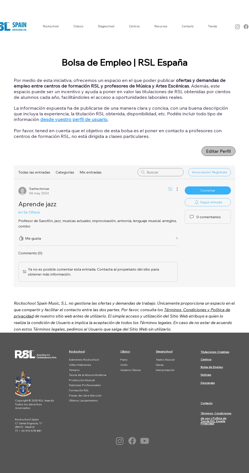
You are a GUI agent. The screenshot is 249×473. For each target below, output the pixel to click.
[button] (51, 26)
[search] (161, 172)
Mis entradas (91, 172)
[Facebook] (132, 441)
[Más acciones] (175, 189)
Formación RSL (79, 390)
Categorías (65, 172)
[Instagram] (237, 26)
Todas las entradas (34, 172)
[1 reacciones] (174, 238)
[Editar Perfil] (218, 151)
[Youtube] (145, 441)
